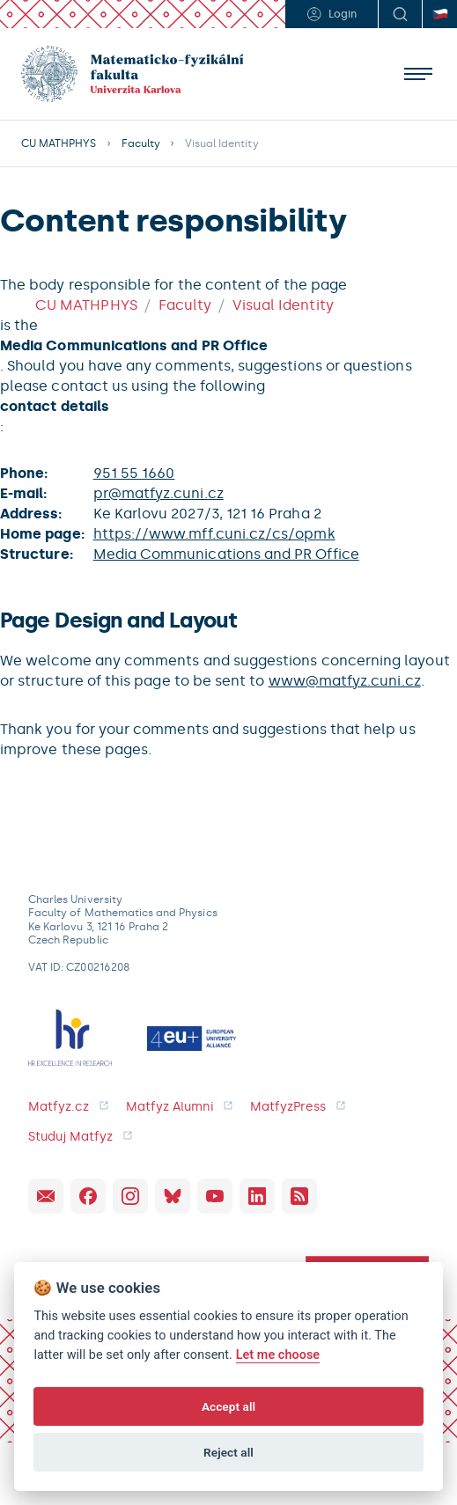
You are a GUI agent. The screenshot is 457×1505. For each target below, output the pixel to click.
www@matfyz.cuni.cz (345, 680)
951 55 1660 (134, 473)
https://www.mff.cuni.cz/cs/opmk (214, 533)
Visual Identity (283, 305)
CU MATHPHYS (59, 143)
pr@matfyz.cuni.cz (158, 493)
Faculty (141, 143)
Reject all (228, 1452)
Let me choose (278, 1354)
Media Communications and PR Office (226, 554)
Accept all (228, 1406)
